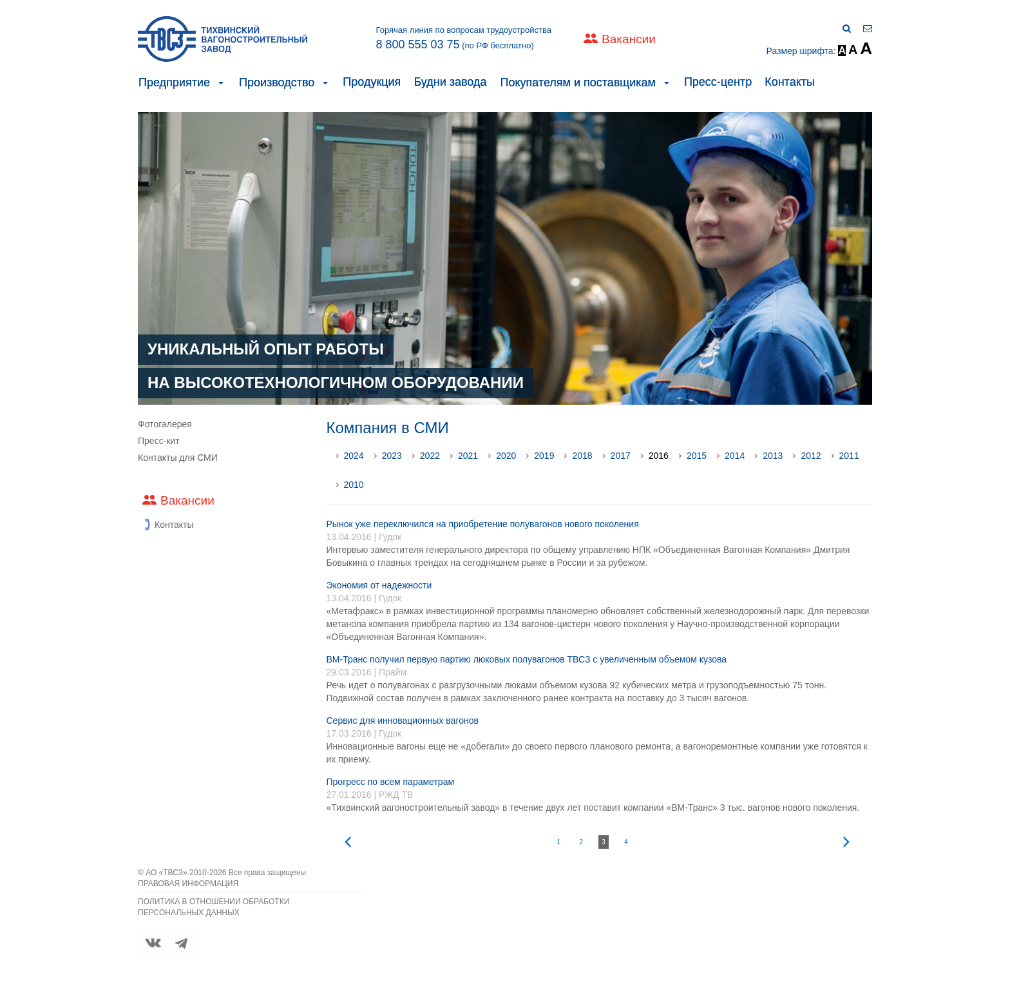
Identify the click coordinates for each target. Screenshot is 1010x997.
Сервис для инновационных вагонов (403, 720)
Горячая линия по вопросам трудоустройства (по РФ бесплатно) (463, 38)
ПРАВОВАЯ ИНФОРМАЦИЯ (188, 883)
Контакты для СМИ (178, 457)
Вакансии (629, 39)
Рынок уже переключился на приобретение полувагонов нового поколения (483, 524)
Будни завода (450, 81)
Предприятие (174, 82)
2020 (506, 455)
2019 (544, 455)
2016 (659, 455)
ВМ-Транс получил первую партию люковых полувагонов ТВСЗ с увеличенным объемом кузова (527, 659)
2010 (354, 484)
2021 (468, 455)
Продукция (372, 81)
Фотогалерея (165, 424)
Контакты (790, 81)
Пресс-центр (718, 81)
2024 (354, 455)
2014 (735, 455)
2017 (621, 455)
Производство (276, 82)
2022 (430, 455)
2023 (392, 455)
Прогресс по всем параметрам (391, 782)
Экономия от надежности (379, 585)
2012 (811, 455)
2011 (849, 455)
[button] (221, 82)
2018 (582, 455)
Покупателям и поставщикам (577, 82)
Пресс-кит (159, 441)
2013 (773, 455)
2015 (697, 455)
